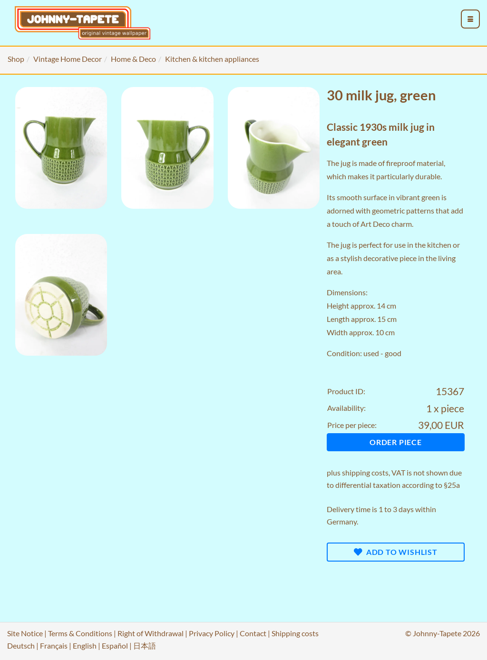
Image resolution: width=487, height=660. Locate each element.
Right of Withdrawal (150, 633)
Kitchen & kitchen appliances (212, 58)
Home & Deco (133, 58)
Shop (16, 58)
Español (115, 645)
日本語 (144, 645)
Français (54, 645)
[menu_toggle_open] (470, 19)
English (85, 645)
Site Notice (25, 633)
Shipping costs (295, 633)
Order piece (396, 441)
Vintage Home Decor (67, 58)
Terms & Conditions (80, 633)
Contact (253, 633)
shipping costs (365, 472)
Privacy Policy (211, 633)
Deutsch (21, 645)
